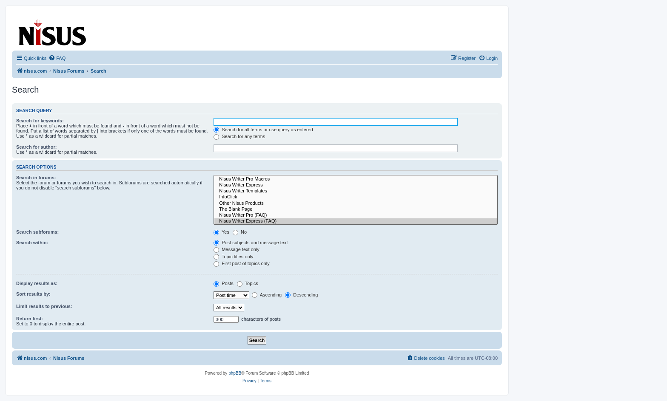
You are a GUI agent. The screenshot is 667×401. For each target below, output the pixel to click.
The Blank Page (355, 209)
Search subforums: (37, 231)
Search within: (32, 242)
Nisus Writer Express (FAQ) (355, 221)
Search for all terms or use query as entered (263, 129)
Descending (301, 294)
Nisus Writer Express (355, 185)
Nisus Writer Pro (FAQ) (355, 215)
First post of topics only (242, 263)
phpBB (234, 373)
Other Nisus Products (355, 203)
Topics (247, 283)
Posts (224, 283)
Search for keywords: (40, 120)
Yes (221, 231)
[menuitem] (57, 58)
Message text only (236, 249)
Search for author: (36, 147)
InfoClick (355, 197)
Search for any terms (239, 136)
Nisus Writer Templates (355, 191)
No (240, 231)
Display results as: (36, 283)
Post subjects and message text (251, 242)
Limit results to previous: (44, 306)
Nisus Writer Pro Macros (355, 179)
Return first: (29, 318)
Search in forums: (36, 177)
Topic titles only (233, 256)
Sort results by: (33, 294)
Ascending (267, 294)
